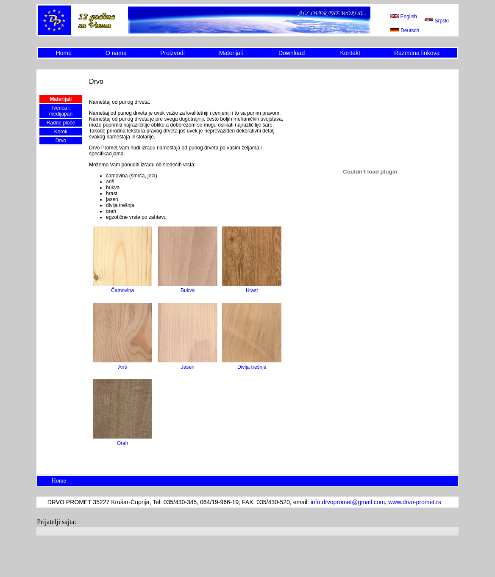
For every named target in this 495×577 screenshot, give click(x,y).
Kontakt (350, 53)
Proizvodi (172, 53)
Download (291, 53)
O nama (116, 53)
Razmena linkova (416, 53)
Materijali (231, 53)
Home (64, 53)
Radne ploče (61, 123)
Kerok (60, 132)
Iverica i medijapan (60, 111)
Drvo (61, 141)
